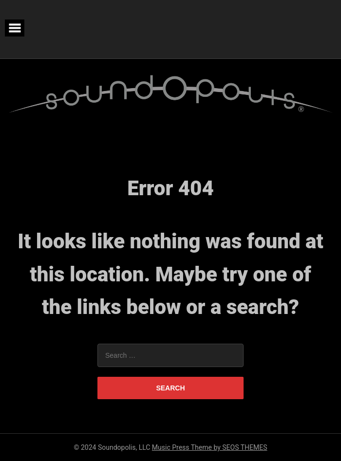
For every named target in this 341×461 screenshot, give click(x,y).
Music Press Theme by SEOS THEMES (209, 447)
